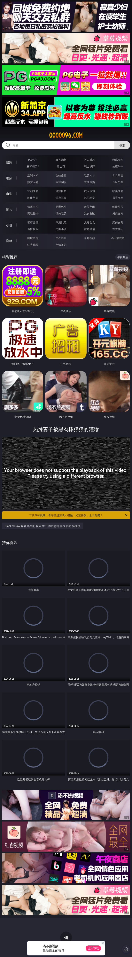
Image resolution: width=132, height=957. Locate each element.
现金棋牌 (89, 166)
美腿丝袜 (32, 213)
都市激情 (32, 222)
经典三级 (61, 198)
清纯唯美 (61, 213)
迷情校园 (32, 229)
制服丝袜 (32, 198)
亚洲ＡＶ (32, 175)
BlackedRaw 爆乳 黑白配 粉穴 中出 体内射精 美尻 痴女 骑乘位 (42, 526)
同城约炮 (32, 238)
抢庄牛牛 (117, 166)
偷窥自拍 (32, 207)
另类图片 (117, 213)
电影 (9, 194)
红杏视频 (32, 244)
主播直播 (89, 182)
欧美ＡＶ (89, 175)
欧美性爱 (117, 191)
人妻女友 (89, 222)
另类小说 (61, 229)
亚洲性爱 (32, 191)
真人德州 (61, 160)
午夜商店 (61, 238)
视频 (9, 178)
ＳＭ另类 (117, 182)
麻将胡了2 (33, 166)
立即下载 (93, 948)
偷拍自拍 (61, 191)
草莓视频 (89, 238)
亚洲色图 (61, 207)
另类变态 (117, 198)
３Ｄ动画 (117, 175)
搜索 (122, 145)
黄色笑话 (89, 229)
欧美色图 (89, 207)
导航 (9, 241)
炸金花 (61, 166)
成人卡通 (89, 191)
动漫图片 (117, 207)
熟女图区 (89, 213)
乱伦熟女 (89, 198)
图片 (9, 209)
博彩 (9, 162)
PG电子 (32, 160)
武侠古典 (117, 222)
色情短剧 (61, 244)
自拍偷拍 (61, 175)
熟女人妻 (32, 182)
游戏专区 (117, 160)
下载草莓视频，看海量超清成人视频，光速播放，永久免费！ (78, 515)
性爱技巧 (117, 229)
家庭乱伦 (61, 222)
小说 (9, 225)
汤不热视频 (118, 238)
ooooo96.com (66, 135)
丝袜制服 (61, 182)
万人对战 (89, 160)
